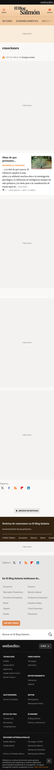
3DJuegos (32, 661)
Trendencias (8, 718)
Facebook (9, 487)
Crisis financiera (35, 608)
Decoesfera (8, 722)
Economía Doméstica (12, 597)
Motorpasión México (36, 754)
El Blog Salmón (27, 10)
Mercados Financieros (13, 592)
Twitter (2, 487)
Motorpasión (33, 699)
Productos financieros (38, 597)
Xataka (6, 661)
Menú (4, 12)
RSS (15, 487)
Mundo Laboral (34, 592)
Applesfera (7, 669)
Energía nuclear (28, 57)
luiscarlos (14, 190)
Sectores (7, 21)
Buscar (50, 634)
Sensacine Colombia (36, 750)
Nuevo (49, 12)
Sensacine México (35, 746)
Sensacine (32, 680)
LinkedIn (28, 487)
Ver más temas (11, 623)
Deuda (6, 614)
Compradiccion (9, 727)
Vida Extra (32, 665)
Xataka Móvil (8, 665)
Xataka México (9, 742)
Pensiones (32, 614)
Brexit (42, 538)
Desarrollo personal (13, 165)
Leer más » (23, 187)
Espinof (31, 684)
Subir (43, 646)
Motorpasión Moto (35, 703)
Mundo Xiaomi (9, 677)
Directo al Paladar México (13, 754)
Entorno (34, 538)
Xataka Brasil (8, 746)
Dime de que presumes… (9, 159)
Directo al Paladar (10, 699)
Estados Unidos (35, 603)
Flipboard (22, 487)
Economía (23, 538)
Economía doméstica (27, 21)
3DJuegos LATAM (35, 742)
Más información (41, 767)
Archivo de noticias (28, 511)
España (6, 608)
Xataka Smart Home (11, 673)
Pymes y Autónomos (36, 722)
